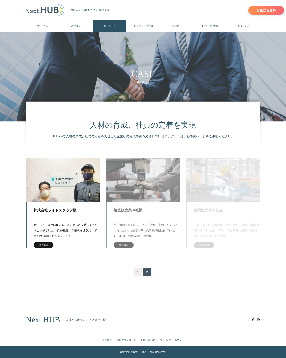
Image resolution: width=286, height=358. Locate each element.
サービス (42, 25)
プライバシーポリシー (172, 340)
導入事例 (43, 245)
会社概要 (107, 340)
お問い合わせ (148, 340)
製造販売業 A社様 (128, 210)
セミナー (176, 25)
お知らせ (243, 25)
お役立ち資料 (266, 10)
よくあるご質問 (143, 25)
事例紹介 (109, 25)
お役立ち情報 (210, 25)
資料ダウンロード (126, 340)
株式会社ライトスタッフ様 (55, 210)
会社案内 (75, 25)
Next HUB (43, 320)
